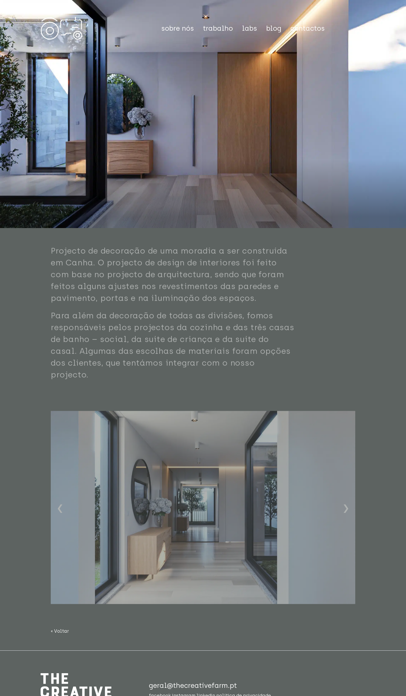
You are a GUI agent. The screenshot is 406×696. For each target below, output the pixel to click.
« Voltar (60, 631)
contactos (307, 28)
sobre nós (177, 28)
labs (249, 28)
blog (273, 28)
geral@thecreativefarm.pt (193, 685)
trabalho (218, 28)
